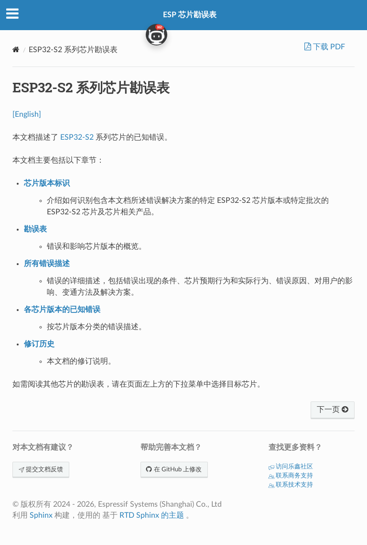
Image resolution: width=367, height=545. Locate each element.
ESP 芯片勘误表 (189, 15)
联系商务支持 (291, 476)
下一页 (332, 409)
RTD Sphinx (139, 515)
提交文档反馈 (41, 470)
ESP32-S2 (77, 137)
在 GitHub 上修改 (174, 470)
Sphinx (41, 515)
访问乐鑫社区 (291, 467)
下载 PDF (328, 47)
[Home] (16, 49)
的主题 (172, 515)
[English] (26, 114)
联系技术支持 (291, 485)
